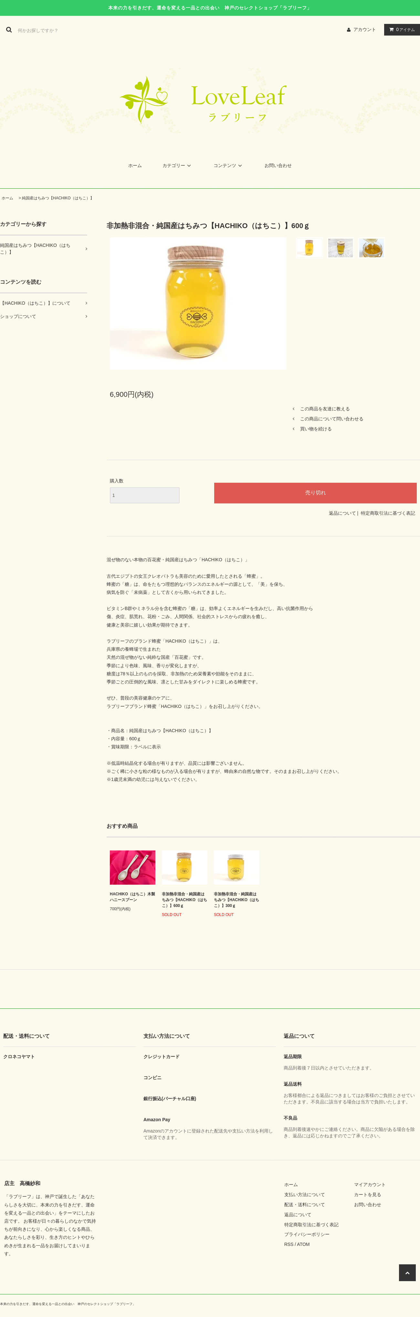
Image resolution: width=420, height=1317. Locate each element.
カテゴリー (178, 165)
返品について (342, 513)
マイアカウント (370, 1184)
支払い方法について (304, 1194)
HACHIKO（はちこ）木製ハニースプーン (132, 897)
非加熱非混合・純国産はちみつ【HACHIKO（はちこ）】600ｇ (184, 900)
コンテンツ (229, 165)
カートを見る (367, 1194)
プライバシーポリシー (307, 1234)
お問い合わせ (278, 165)
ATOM (303, 1244)
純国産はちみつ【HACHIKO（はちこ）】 (58, 198)
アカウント (364, 29)
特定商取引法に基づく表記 (388, 513)
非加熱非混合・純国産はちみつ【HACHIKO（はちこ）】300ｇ (236, 900)
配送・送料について (304, 1204)
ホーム (135, 165)
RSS (289, 1244)
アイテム (400, 29)
